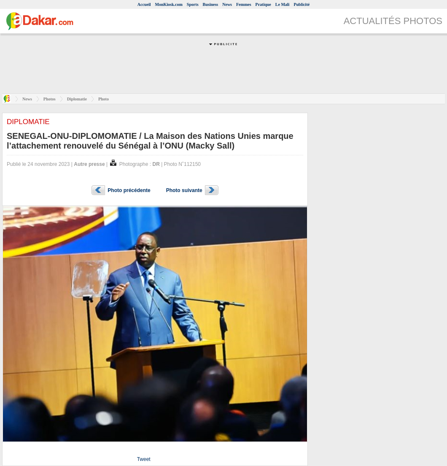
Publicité (302, 4)
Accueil (144, 4)
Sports (193, 4)
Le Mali (282, 4)
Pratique (263, 4)
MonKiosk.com (168, 4)
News (227, 4)
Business (210, 4)
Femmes (243, 4)
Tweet (144, 459)
